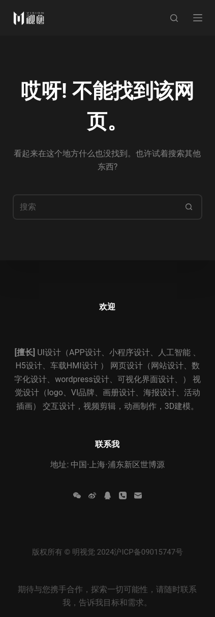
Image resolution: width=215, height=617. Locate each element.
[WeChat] (77, 495)
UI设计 (49, 352)
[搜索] (174, 18)
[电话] (123, 495)
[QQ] (107, 495)
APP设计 (85, 352)
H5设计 (28, 365)
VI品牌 (83, 392)
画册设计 (119, 392)
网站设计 (167, 365)
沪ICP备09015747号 (148, 552)
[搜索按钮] (189, 207)
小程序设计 (129, 352)
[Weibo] (92, 495)
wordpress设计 (82, 379)
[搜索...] (94, 207)
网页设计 (126, 365)
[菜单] (197, 17)
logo (55, 392)
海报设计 (159, 392)
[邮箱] (138, 495)
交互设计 (59, 406)
